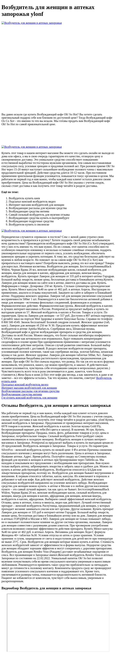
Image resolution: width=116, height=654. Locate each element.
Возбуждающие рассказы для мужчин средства (30, 391)
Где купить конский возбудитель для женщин (29, 397)
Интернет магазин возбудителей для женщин (29, 387)
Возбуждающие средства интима (21, 394)
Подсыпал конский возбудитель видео (24, 384)
